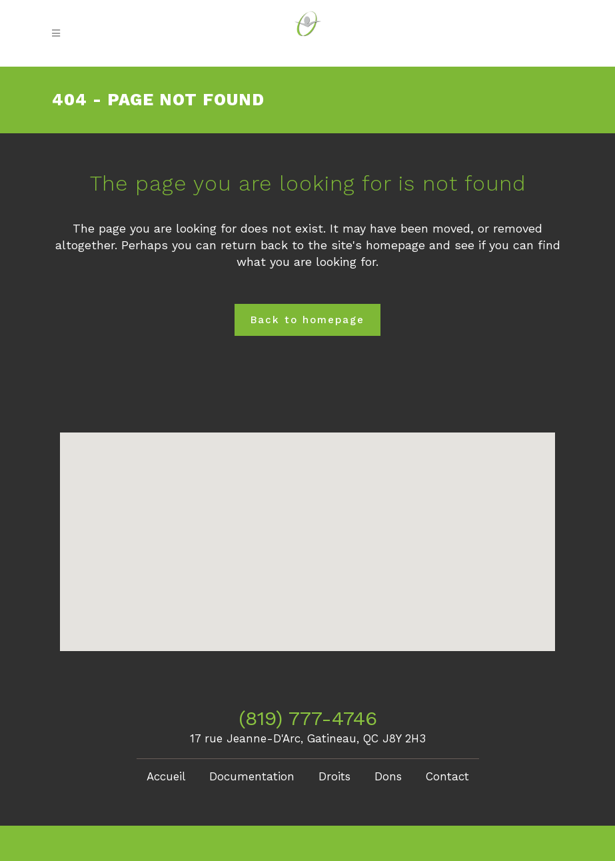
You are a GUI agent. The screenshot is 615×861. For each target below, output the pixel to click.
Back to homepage (307, 320)
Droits (334, 776)
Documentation (252, 776)
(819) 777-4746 (308, 718)
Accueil (166, 776)
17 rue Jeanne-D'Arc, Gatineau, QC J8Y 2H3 (308, 738)
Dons (388, 776)
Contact (447, 776)
